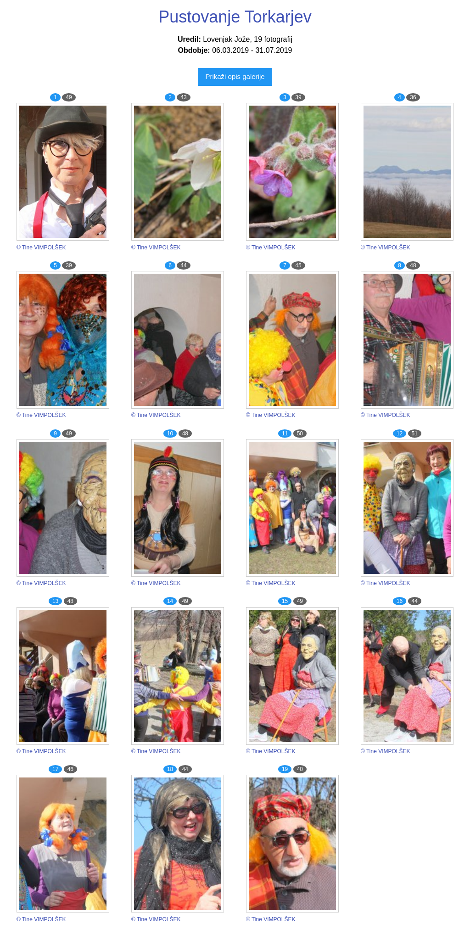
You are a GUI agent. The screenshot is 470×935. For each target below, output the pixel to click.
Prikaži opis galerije (234, 76)
